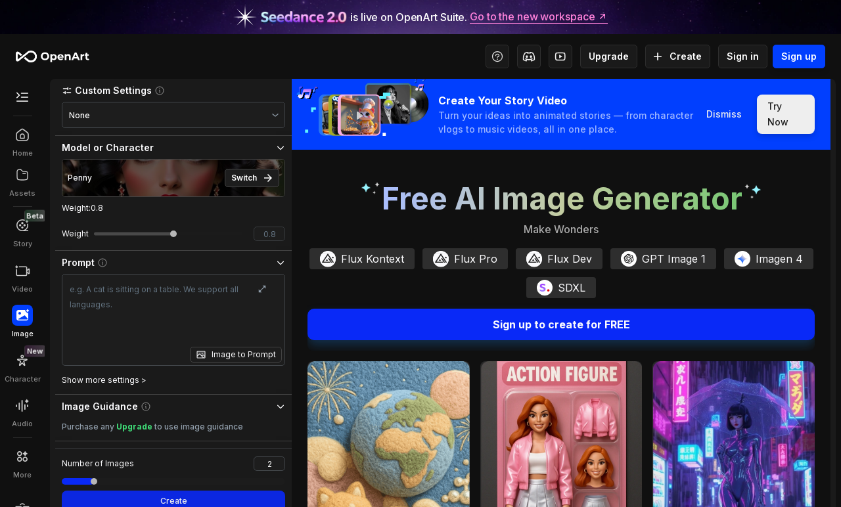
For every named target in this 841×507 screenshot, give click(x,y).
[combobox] (173, 115)
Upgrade (609, 56)
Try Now (786, 114)
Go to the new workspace (539, 17)
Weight (82, 208)
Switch (252, 178)
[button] (173, 90)
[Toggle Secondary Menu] (22, 97)
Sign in (743, 56)
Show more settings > (104, 380)
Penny (80, 178)
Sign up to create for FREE (561, 324)
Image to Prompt (244, 354)
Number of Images (98, 463)
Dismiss (723, 114)
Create (678, 56)
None (79, 115)
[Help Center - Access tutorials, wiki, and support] (497, 56)
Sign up (799, 56)
